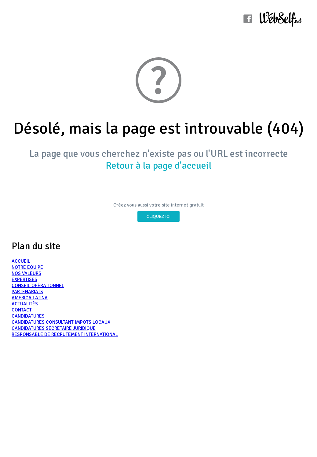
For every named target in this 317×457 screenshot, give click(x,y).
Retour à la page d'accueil (159, 165)
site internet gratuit (183, 205)
